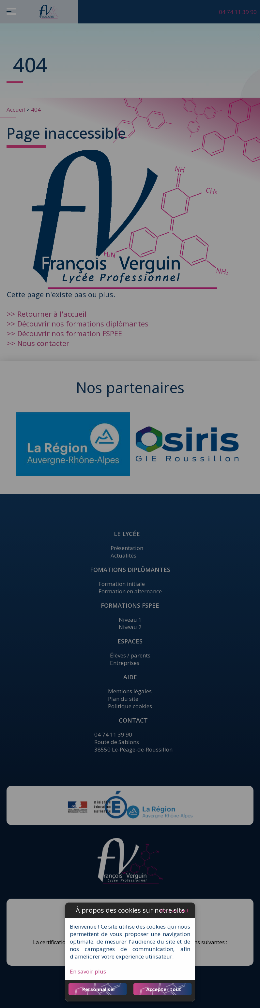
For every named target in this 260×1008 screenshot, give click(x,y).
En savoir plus (88, 971)
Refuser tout (174, 910)
